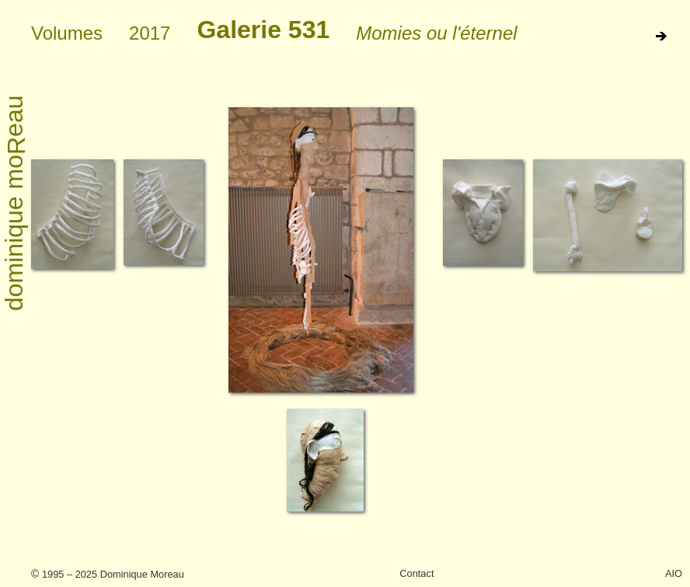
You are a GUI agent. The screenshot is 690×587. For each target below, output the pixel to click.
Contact (416, 573)
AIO (673, 573)
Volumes (67, 33)
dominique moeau (15, 204)
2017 (149, 33)
